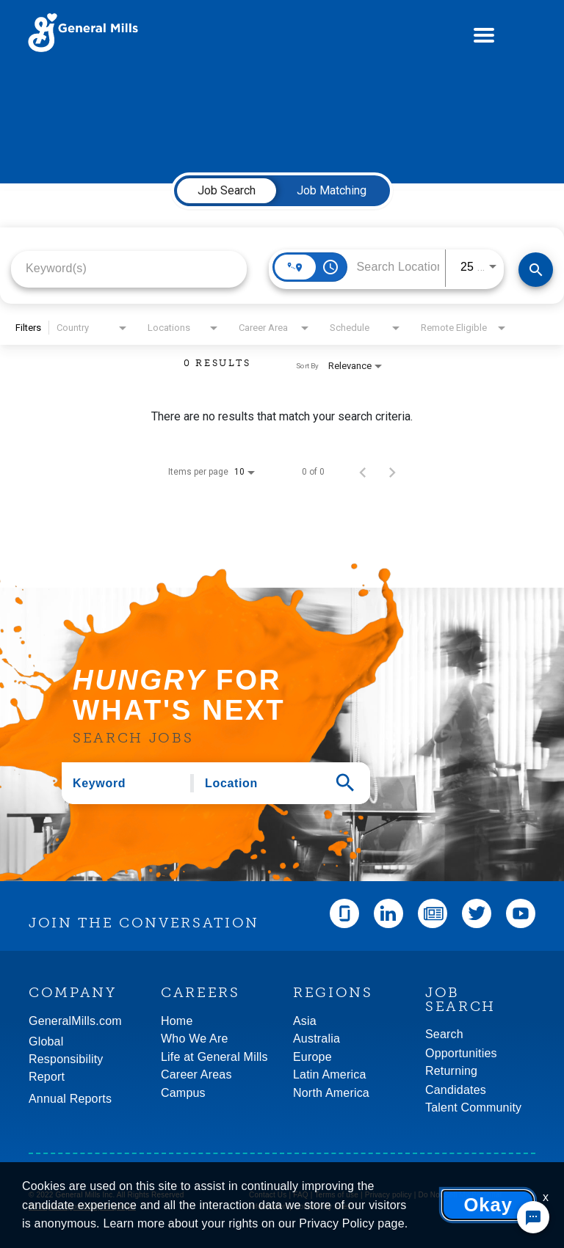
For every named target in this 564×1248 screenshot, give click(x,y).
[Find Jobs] (535, 269)
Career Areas (196, 1074)
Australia (316, 1038)
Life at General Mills (214, 1057)
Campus (183, 1093)
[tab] (226, 190)
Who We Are (194, 1038)
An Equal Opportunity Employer (82, 1207)
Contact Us (267, 1195)
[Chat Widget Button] (533, 1217)
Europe (312, 1057)
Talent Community (473, 1107)
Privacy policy (388, 1195)
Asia (305, 1021)
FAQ (300, 1195)
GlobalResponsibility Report (66, 1059)
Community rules (322, 1207)
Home (176, 1021)
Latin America (329, 1074)
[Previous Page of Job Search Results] (362, 471)
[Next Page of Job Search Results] (392, 471)
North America (331, 1093)
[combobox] (129, 268)
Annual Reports (70, 1098)
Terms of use (336, 1195)
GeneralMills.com (75, 1021)
